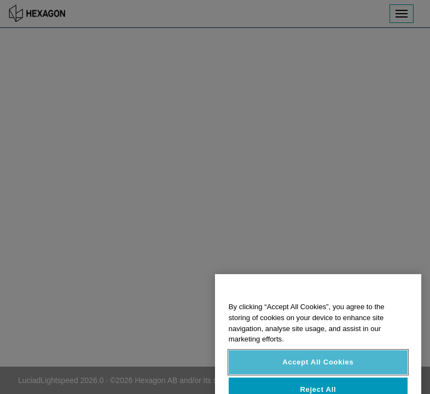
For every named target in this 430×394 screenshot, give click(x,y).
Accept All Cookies (317, 368)
